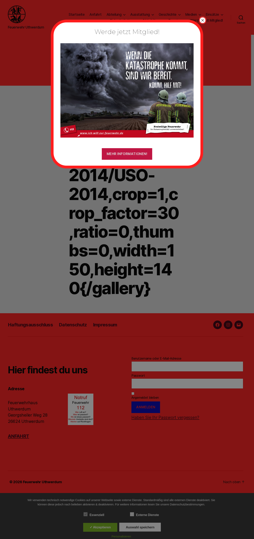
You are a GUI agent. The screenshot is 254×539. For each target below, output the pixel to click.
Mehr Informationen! (127, 154)
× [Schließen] (202, 20)
